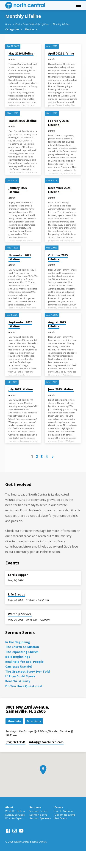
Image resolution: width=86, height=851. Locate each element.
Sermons (35, 807)
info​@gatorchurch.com (46, 742)
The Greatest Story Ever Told (27, 671)
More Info (14, 721)
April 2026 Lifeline (61, 53)
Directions (34, 721)
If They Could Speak (20, 676)
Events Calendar (64, 811)
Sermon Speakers (40, 818)
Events (59, 807)
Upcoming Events (65, 814)
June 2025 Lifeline (61, 389)
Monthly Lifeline (61, 24)
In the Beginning (17, 642)
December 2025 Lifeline (59, 190)
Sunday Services (15, 814)
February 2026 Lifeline (58, 123)
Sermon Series (38, 811)
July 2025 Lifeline (20, 389)
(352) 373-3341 (15, 742)
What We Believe (15, 811)
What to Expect (14, 818)
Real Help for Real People (24, 662)
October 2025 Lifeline (58, 257)
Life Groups (16, 594)
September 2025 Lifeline (20, 324)
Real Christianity (17, 681)
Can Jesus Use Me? (19, 666)
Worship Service (20, 614)
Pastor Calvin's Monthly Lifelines (32, 24)
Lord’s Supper (18, 575)
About (9, 807)
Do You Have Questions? (23, 686)
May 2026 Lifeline (20, 53)
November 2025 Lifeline (19, 257)
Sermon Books (38, 814)
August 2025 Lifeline (57, 324)
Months (31, 29)
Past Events (61, 818)
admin (11, 59)
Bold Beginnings (17, 657)
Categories (13, 29)
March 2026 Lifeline (22, 121)
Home (8, 24)
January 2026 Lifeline (17, 190)
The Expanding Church (22, 652)
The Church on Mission (22, 647)
